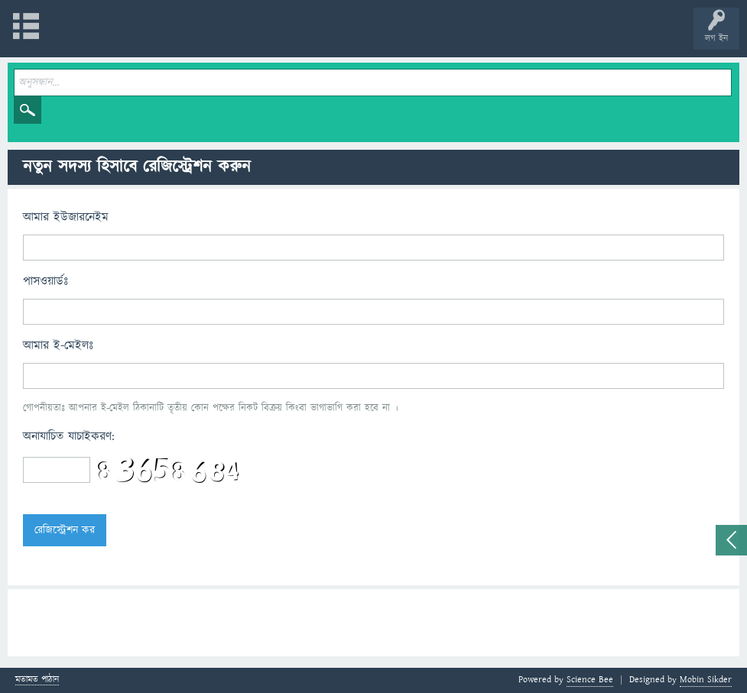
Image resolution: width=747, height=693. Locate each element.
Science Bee (590, 679)
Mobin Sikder (706, 679)
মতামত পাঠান (37, 680)
